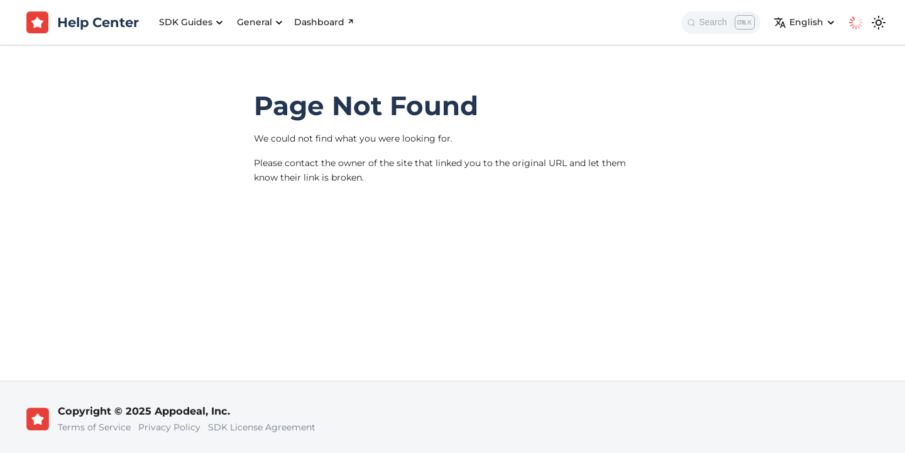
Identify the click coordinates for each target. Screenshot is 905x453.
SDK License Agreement (261, 427)
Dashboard (325, 22)
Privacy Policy (169, 427)
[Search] (720, 22)
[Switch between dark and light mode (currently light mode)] (878, 22)
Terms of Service (94, 427)
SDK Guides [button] (185, 22)
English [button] (798, 22)
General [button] (254, 22)
